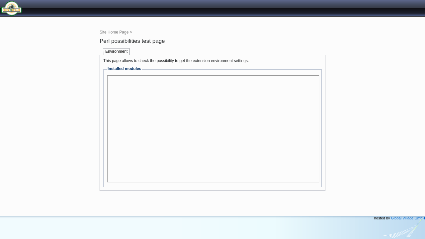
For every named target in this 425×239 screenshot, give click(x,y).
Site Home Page (114, 32)
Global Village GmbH (35, 8)
